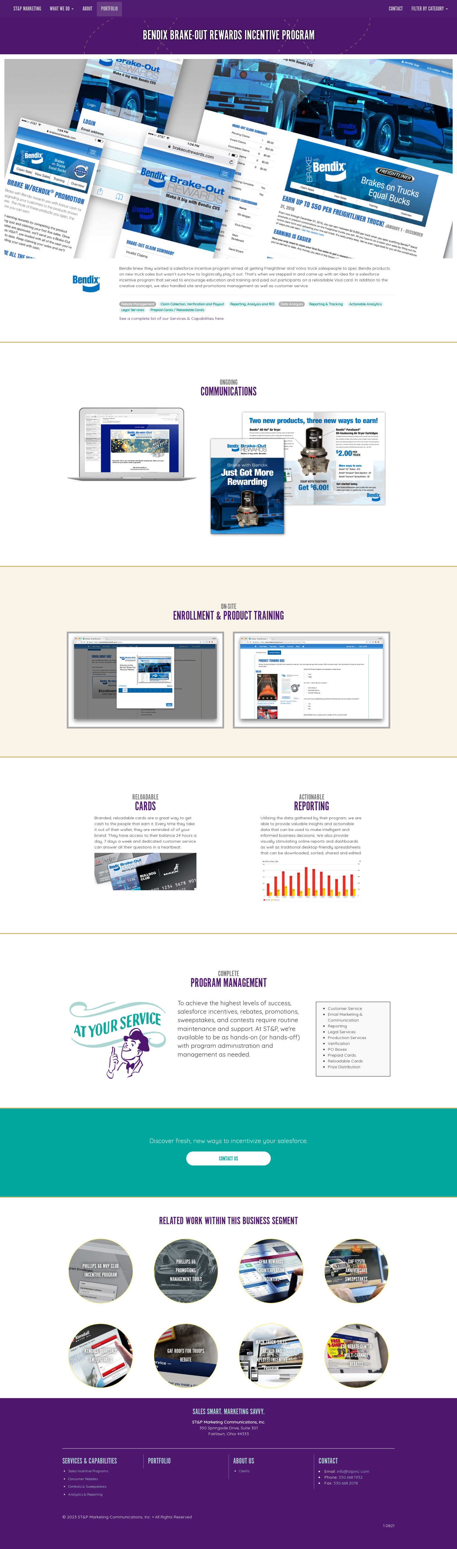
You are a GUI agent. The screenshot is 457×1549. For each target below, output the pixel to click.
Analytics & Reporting (85, 1494)
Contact (396, 9)
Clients (244, 1471)
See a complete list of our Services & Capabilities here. (171, 318)
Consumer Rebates (83, 1479)
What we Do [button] (62, 9)
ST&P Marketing (27, 9)
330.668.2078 (345, 1483)
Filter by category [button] (430, 9)
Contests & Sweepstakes (87, 1486)
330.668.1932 (351, 1477)
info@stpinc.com (353, 1471)
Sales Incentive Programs (88, 1471)
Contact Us (228, 1159)
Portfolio (109, 9)
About (87, 9)
